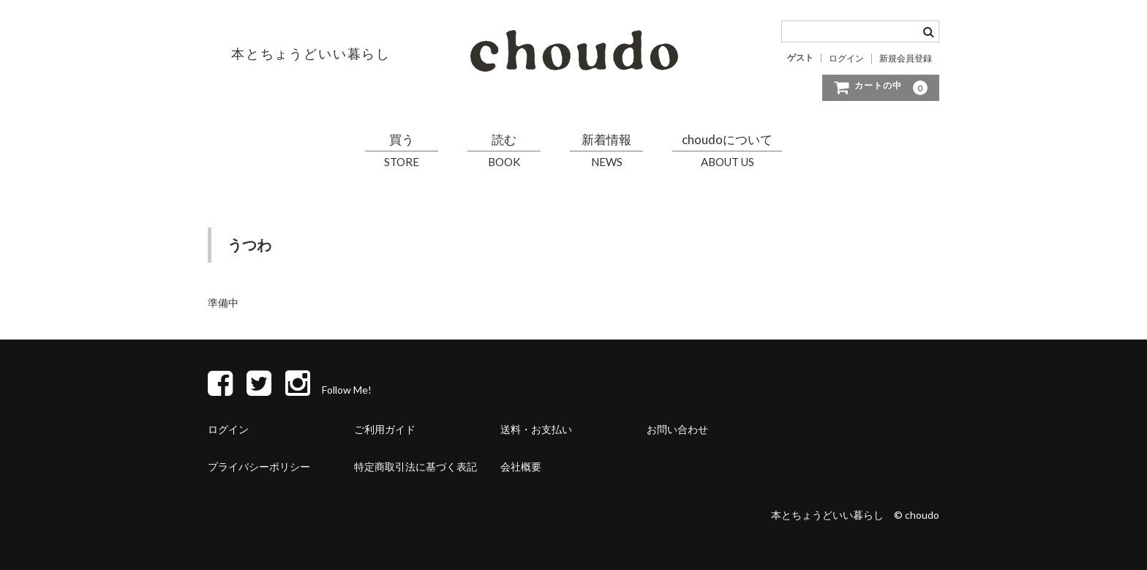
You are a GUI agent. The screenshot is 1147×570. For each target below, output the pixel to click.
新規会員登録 (905, 58)
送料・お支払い (536, 429)
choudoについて (727, 151)
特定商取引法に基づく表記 (415, 466)
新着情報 (606, 151)
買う (401, 151)
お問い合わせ (677, 429)
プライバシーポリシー (259, 466)
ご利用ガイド (384, 429)
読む (504, 151)
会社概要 (520, 466)
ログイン (846, 58)
